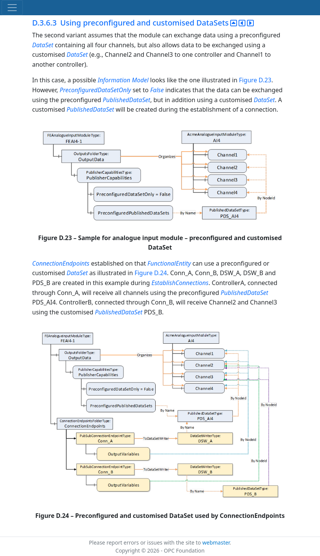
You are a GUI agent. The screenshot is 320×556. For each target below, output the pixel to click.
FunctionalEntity (169, 263)
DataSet (43, 45)
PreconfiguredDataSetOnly (96, 90)
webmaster (216, 542)
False (157, 90)
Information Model (123, 80)
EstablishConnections (180, 283)
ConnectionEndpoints (61, 263)
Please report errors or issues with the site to (145, 542)
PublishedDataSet (126, 100)
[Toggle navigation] (12, 7)
